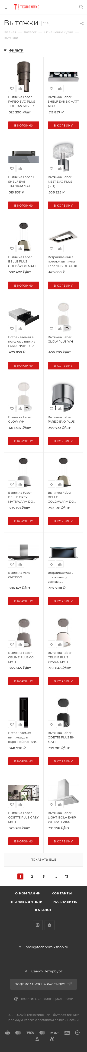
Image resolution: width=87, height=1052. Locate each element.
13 (66, 876)
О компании (28, 893)
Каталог (43, 910)
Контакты (62, 893)
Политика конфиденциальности (47, 999)
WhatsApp (50, 925)
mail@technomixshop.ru (47, 947)
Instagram (38, 925)
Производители (26, 901)
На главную (65, 901)
